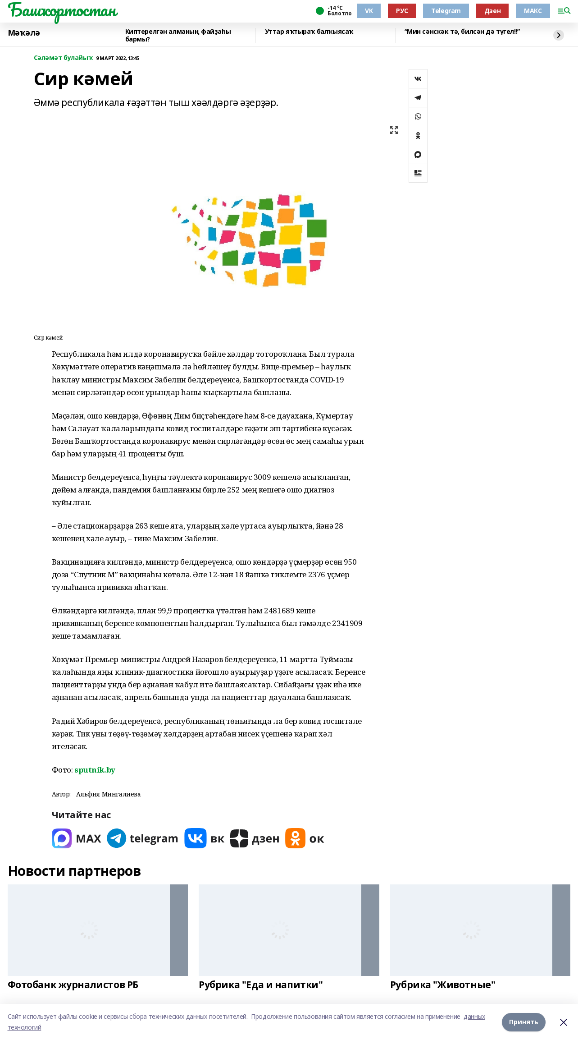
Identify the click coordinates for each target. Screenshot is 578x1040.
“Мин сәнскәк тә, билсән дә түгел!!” (462, 32)
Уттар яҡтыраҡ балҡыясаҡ (309, 32)
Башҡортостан (62, 9)
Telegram (446, 10)
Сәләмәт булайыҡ (63, 58)
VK (369, 10)
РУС (402, 10)
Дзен (492, 10)
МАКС (533, 10)
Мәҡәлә (24, 33)
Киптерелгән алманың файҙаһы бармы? (178, 35)
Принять (523, 1021)
